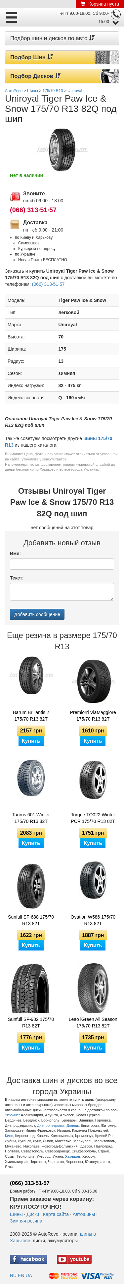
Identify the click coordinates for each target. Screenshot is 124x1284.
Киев (9, 1136)
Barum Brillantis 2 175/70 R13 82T (31, 716)
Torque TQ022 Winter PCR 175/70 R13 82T (93, 818)
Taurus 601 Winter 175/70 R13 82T (31, 818)
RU (13, 1275)
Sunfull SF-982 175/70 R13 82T (31, 1022)
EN (21, 1275)
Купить (31, 741)
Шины (16, 1214)
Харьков (72, 1156)
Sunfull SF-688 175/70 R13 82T (31, 920)
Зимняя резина (26, 1220)
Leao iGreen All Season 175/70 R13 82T (93, 1022)
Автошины (84, 1214)
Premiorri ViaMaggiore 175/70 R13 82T (93, 716)
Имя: (15, 553)
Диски (32, 1214)
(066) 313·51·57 (33, 209)
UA (28, 1275)
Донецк (72, 1125)
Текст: (17, 577)
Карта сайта (56, 1214)
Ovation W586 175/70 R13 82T (93, 920)
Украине (12, 1115)
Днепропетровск (50, 1125)
